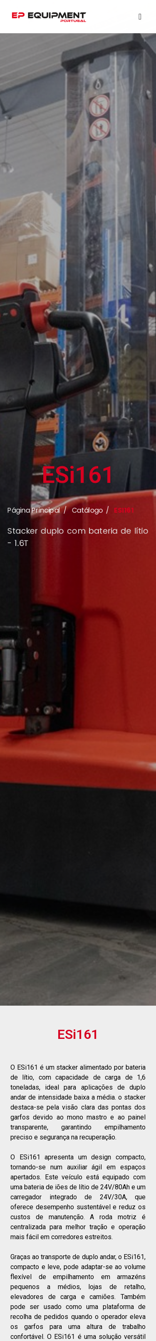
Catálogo (88, 520)
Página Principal (31, 520)
